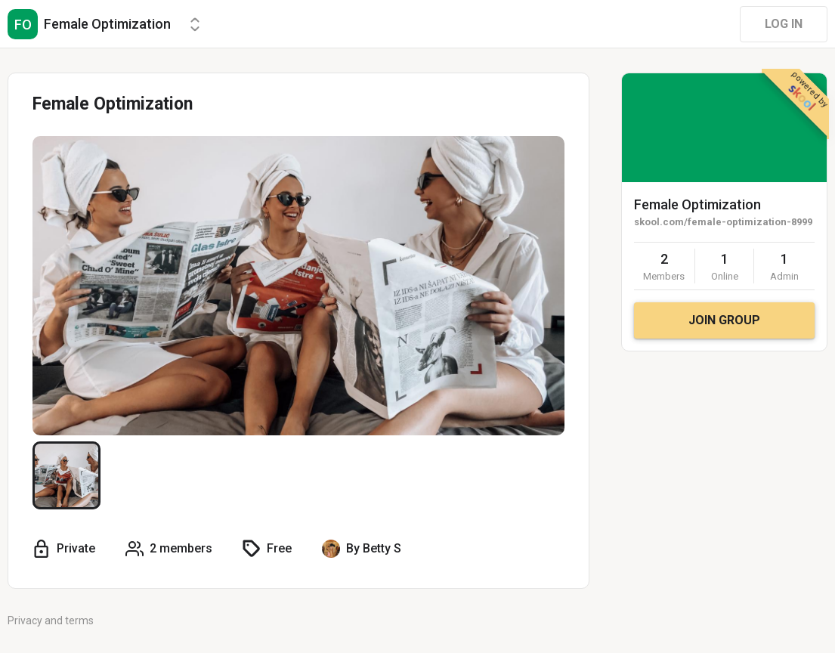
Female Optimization (697, 204)
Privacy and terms (51, 620)
